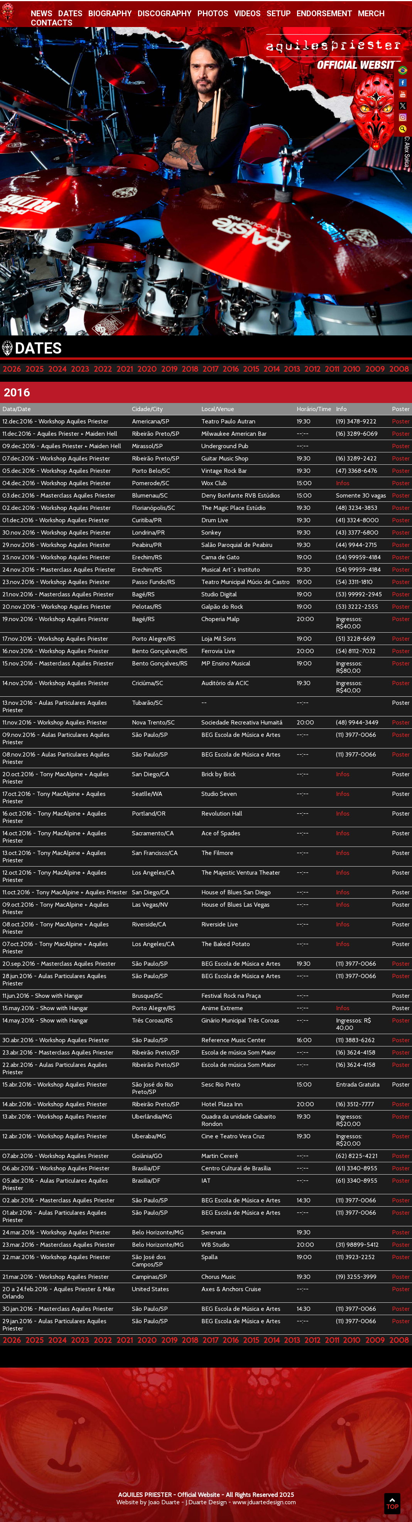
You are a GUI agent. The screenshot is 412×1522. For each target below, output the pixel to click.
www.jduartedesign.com (264, 1502)
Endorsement (324, 13)
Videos (247, 13)
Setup (279, 13)
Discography (165, 13)
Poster (401, 421)
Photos (213, 13)
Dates (70, 13)
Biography (110, 13)
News (41, 13)
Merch (371, 13)
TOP (392, 1503)
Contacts (52, 22)
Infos (343, 483)
